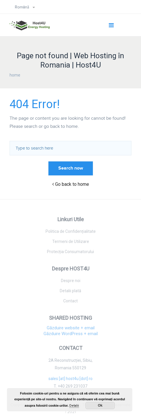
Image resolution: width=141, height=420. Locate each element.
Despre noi (70, 281)
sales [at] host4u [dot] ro (70, 380)
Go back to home (70, 184)
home (15, 75)
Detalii (74, 406)
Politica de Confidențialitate (71, 232)
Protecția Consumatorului (70, 252)
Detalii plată (70, 292)
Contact (70, 302)
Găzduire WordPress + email (71, 335)
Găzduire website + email (71, 329)
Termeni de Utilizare (70, 242)
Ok (100, 405)
